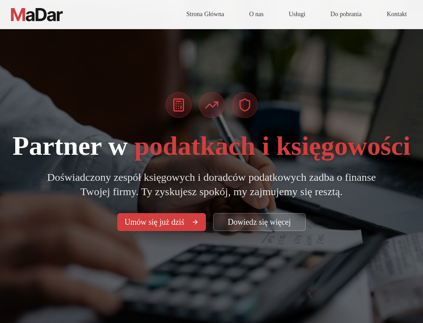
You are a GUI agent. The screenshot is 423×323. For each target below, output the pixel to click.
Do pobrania (346, 14)
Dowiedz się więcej (259, 222)
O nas (256, 14)
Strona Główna (205, 14)
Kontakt (397, 14)
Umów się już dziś (161, 222)
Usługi (297, 14)
